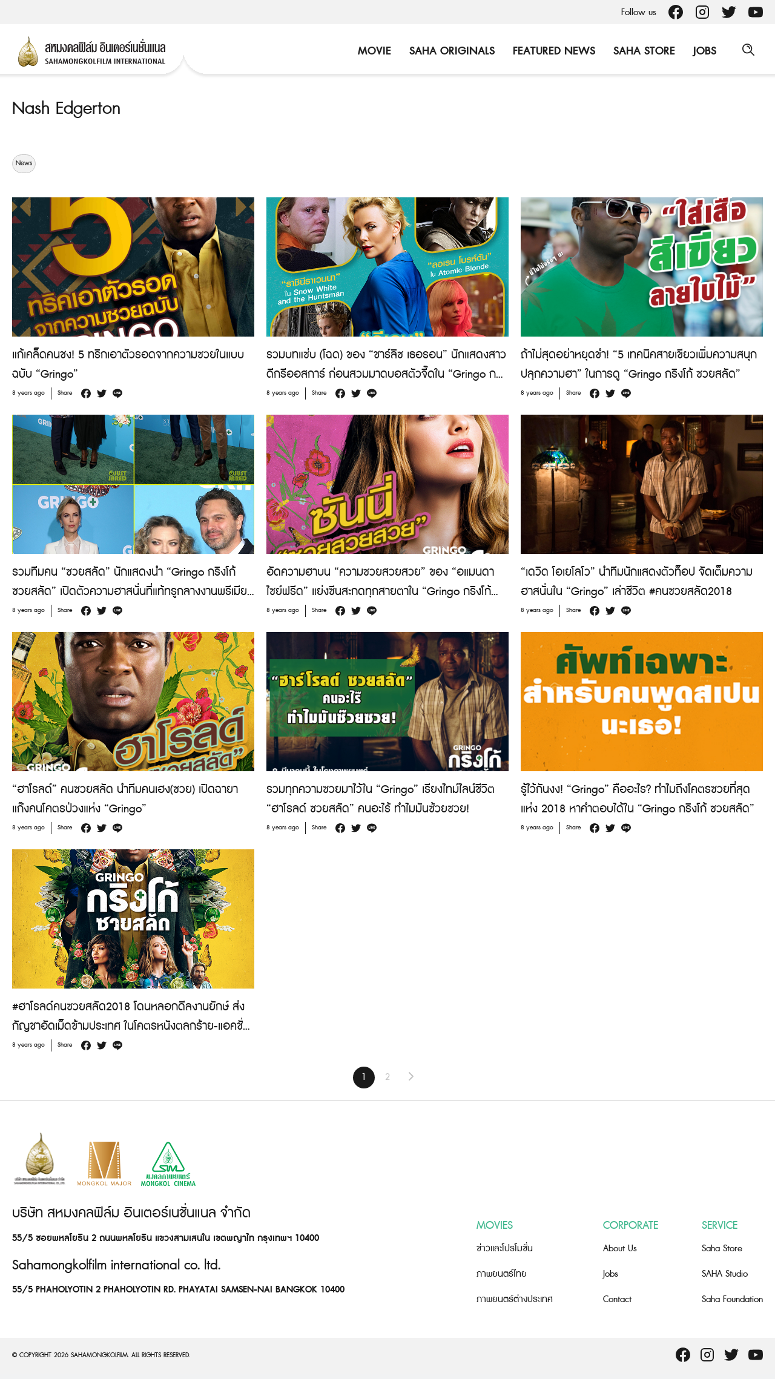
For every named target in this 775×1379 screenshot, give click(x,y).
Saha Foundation (732, 1299)
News (24, 163)
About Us (620, 1249)
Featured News (552, 51)
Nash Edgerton (68, 108)
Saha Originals (450, 51)
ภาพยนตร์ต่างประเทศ (515, 1299)
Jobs (702, 51)
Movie (372, 51)
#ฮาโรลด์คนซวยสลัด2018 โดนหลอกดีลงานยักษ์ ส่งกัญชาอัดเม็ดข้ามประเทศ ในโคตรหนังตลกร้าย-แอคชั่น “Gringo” (130, 1026)
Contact (617, 1299)
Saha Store (642, 51)
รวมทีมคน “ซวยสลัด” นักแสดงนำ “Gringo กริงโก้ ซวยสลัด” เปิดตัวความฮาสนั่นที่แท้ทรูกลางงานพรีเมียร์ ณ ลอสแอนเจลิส (132, 592)
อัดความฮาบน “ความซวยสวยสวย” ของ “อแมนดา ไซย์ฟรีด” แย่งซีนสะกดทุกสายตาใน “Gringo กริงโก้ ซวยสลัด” (380, 592)
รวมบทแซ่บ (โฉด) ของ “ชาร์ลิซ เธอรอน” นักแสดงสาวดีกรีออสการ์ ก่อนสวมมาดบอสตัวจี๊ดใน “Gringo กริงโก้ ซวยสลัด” (386, 374)
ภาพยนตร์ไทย (502, 1274)
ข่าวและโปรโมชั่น (505, 1249)
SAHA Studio (725, 1274)
